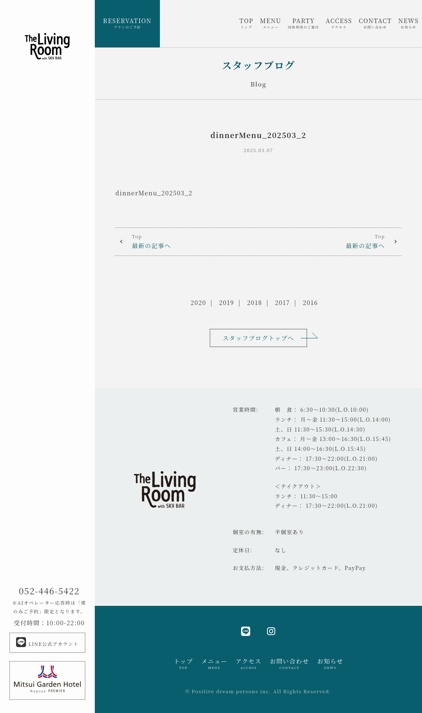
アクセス (249, 664)
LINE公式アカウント (47, 642)
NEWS (409, 23)
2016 (310, 302)
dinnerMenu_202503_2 (153, 192)
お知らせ (330, 664)
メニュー (214, 664)
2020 (198, 302)
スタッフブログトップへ (258, 337)
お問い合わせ (289, 664)
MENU (270, 23)
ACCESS (339, 23)
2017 (282, 302)
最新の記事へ (187, 241)
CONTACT (375, 23)
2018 (254, 302)
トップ (183, 664)
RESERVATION (127, 23)
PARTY (303, 23)
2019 (226, 302)
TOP (246, 23)
